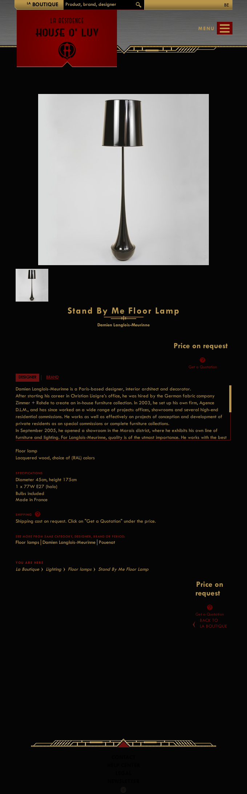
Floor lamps (27, 542)
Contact (123, 757)
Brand (52, 377)
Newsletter (123, 781)
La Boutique (27, 569)
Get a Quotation (203, 367)
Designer (27, 377)
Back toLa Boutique (213, 623)
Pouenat (107, 542)
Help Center (123, 765)
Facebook (123, 790)
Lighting (53, 569)
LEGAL (123, 773)
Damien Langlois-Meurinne (69, 542)
